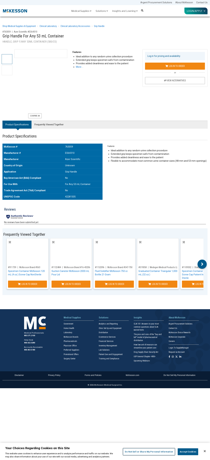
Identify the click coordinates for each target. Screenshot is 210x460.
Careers (172, 341)
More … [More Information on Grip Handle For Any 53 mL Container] (79, 67)
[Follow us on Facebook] (169, 356)
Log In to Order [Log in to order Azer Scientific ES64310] (175, 66)
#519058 (142, 267)
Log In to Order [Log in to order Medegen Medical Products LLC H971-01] (158, 284)
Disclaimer (19, 375)
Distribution (103, 332)
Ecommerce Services (107, 337)
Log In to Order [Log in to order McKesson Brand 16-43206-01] (71, 284)
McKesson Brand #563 (29, 267)
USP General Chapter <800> (145, 356)
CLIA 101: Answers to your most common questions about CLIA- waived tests (146, 327)
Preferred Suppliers (71, 350)
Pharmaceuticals (70, 341)
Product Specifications (17, 124)
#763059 (6, 31)
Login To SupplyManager (179, 348)
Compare (35, 116)
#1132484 (56, 267)
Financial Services (106, 341)
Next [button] (202, 264)
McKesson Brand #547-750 (119, 267)
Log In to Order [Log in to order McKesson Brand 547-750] (114, 284)
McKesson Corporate (177, 337)
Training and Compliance (109, 358)
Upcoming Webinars (142, 361)
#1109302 (186, 267)
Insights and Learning (125, 11)
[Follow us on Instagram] (173, 356)
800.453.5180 (29, 350)
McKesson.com (132, 375)
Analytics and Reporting (108, 324)
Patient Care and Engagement (111, 354)
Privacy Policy (54, 375)
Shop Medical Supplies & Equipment (19, 26)
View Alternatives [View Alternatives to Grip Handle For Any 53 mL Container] (175, 80)
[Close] (204, 451)
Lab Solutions (104, 350)
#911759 (12, 267)
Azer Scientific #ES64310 (25, 31)
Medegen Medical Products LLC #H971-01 (169, 267)
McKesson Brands (71, 337)
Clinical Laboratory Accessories (75, 26)
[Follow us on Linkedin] (180, 356)
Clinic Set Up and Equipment (110, 328)
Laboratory (68, 332)
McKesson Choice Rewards (179, 332)
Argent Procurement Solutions (156, 2)
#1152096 (99, 267)
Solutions (102, 11)
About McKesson (184, 2)
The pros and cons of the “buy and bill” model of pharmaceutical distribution (148, 337)
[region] (105, 451)
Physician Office (70, 346)
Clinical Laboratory (48, 26)
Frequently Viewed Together (49, 124)
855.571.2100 (29, 335)
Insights (138, 317)
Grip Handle (99, 26)
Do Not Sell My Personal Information (179, 375)
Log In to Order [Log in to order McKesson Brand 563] (27, 284)
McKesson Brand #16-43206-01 (78, 267)
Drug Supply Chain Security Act (146, 352)
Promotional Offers (71, 354)
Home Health (69, 328)
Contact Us (202, 2)
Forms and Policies (93, 375)
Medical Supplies (81, 11)
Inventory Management (108, 346)
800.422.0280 (29, 343)
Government (68, 324)
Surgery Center (69, 358)
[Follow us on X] (176, 356)
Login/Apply (196, 11)
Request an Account (177, 352)
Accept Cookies (188, 451)
